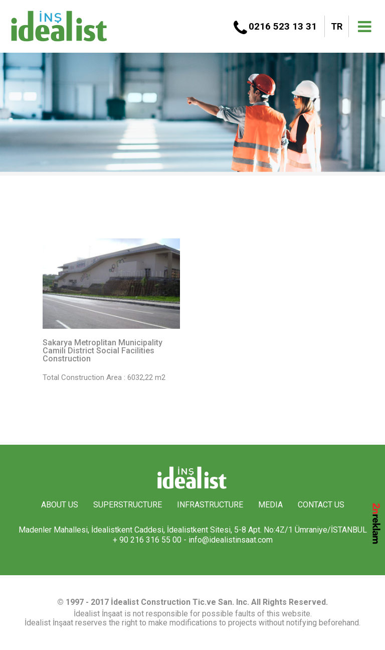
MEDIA (270, 504)
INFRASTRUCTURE (210, 504)
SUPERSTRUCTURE (127, 504)
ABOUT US (59, 504)
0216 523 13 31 (283, 26)
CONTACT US (321, 504)
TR (336, 26)
